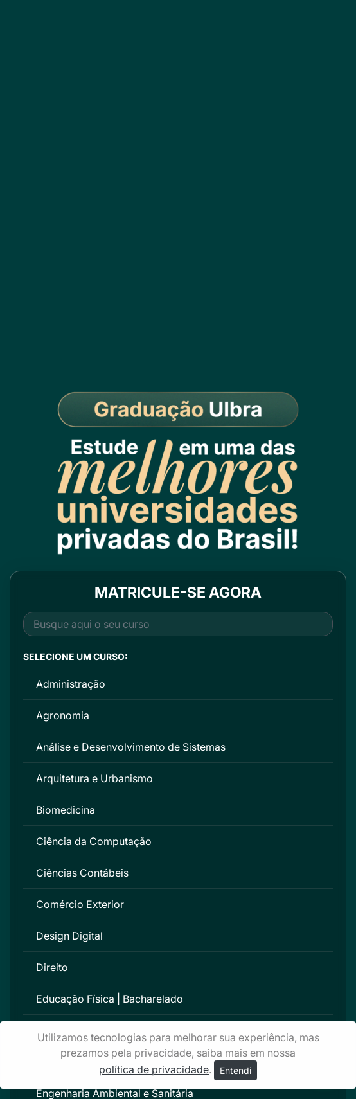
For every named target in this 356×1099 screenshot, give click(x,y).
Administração (70, 683)
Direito (52, 967)
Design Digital (69, 935)
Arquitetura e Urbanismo (94, 778)
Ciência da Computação (94, 841)
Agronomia (62, 715)
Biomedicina (65, 809)
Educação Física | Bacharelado (109, 998)
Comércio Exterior (80, 904)
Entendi (235, 1070)
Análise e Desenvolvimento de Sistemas (131, 746)
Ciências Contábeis (82, 872)
